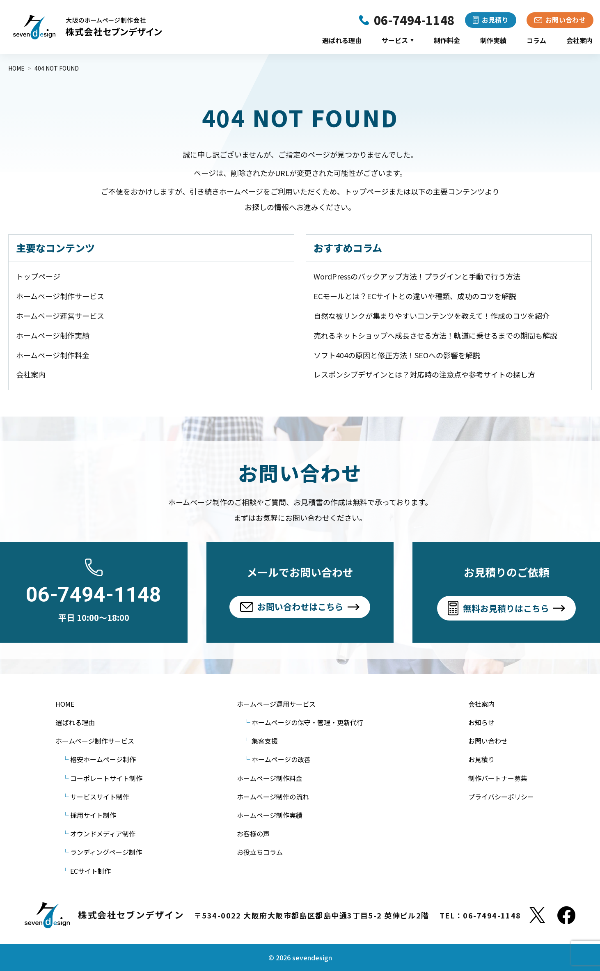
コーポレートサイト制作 (106, 778)
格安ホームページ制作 (103, 759)
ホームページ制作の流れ (273, 797)
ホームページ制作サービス (60, 296)
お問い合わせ (488, 741)
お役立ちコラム (260, 852)
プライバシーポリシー (501, 797)
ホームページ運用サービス (276, 704)
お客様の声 (253, 833)
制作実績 (493, 40)
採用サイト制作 (93, 815)
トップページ (38, 276)
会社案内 (579, 40)
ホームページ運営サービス (60, 315)
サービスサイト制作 (99, 797)
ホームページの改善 (281, 759)
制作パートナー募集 (497, 778)
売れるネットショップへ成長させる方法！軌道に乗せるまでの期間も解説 (435, 335)
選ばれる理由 (342, 40)
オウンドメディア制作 (102, 833)
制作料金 (447, 40)
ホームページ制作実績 (52, 335)
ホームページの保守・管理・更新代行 (307, 722)
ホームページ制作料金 (52, 355)
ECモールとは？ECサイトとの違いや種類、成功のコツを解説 (415, 296)
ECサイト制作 (90, 871)
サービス (398, 40)
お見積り (481, 759)
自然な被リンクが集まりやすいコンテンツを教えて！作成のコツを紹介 (432, 315)
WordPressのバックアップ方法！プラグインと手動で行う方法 (417, 276)
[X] (537, 915)
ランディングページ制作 (106, 852)
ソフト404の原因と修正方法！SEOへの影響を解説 (397, 355)
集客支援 (265, 741)
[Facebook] (566, 915)
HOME (64, 704)
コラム (536, 40)
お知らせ (481, 722)
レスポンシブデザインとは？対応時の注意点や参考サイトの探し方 (424, 374)
